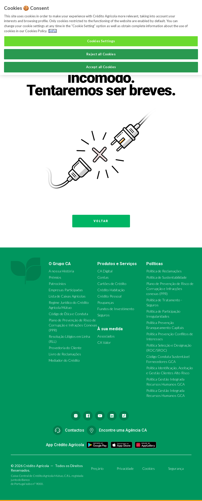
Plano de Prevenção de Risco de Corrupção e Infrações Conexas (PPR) (73, 325)
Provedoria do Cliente (65, 348)
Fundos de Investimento (115, 309)
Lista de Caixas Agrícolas (67, 296)
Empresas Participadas (66, 290)
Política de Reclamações (164, 271)
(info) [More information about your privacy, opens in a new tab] (52, 31)
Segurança (176, 468)
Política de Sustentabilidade (166, 277)
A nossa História (61, 271)
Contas (103, 277)
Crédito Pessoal (109, 296)
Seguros (103, 315)
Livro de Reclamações (65, 354)
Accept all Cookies (101, 67)
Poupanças (105, 302)
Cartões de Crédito (111, 283)
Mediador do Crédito (64, 360)
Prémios (55, 277)
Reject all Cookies (100, 54)
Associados (106, 336)
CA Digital (104, 271)
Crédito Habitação (111, 290)
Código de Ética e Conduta (68, 314)
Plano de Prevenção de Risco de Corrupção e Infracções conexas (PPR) (169, 288)
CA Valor (104, 342)
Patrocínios (57, 283)
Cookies (148, 468)
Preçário (97, 468)
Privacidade (125, 468)
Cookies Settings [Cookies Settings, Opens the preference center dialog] (101, 41)
